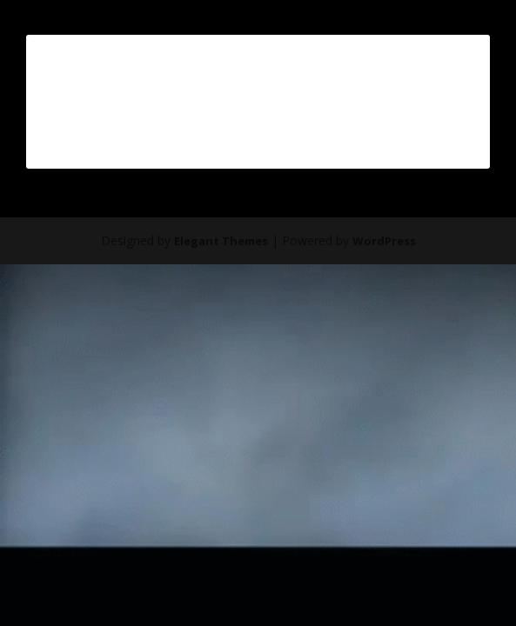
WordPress (384, 241)
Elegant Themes (221, 241)
